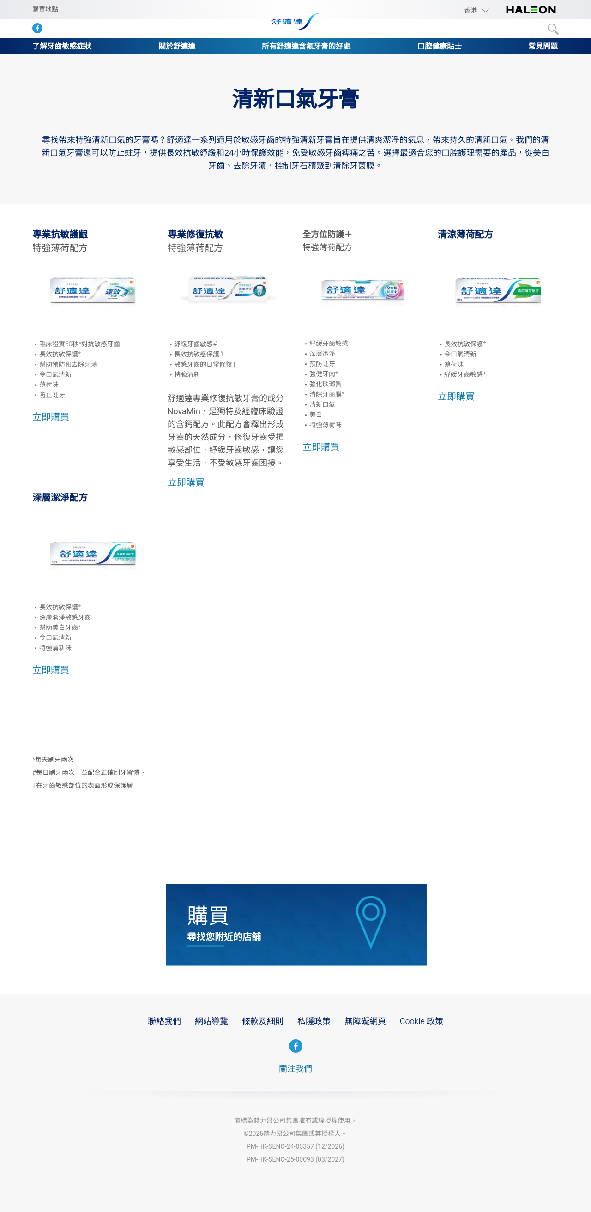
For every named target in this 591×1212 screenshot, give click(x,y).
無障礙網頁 (365, 1021)
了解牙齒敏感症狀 (61, 46)
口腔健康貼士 (439, 46)
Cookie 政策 (421, 1021)
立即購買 (50, 416)
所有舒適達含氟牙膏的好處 (306, 46)
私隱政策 (314, 1021)
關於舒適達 (176, 46)
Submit (553, 29)
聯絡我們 (164, 1021)
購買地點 (45, 9)
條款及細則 (262, 1021)
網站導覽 (211, 1021)
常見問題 (543, 46)
